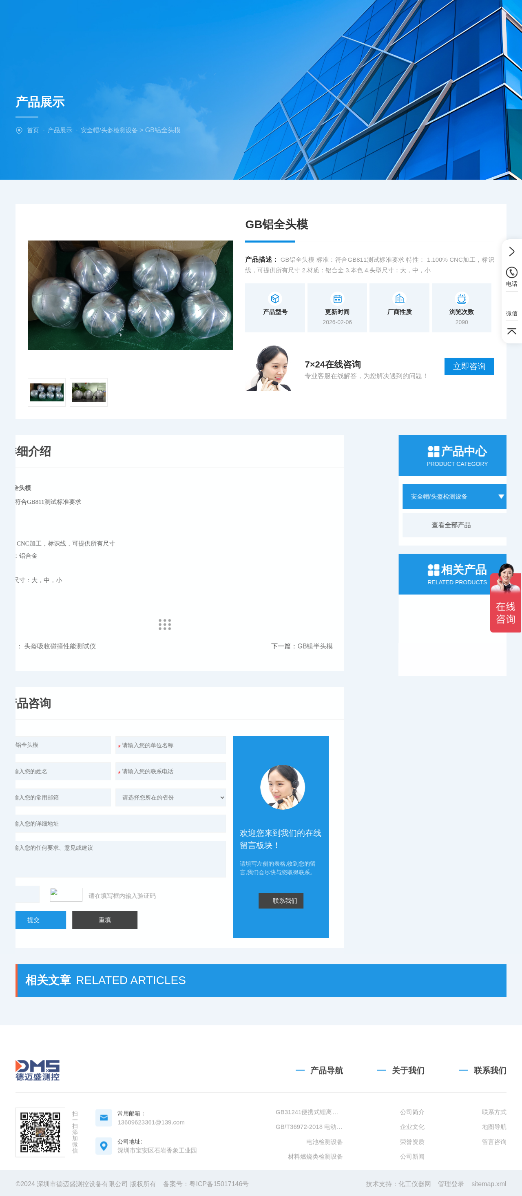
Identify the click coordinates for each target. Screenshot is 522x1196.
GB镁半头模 (171, 646)
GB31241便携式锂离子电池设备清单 (309, 1158)
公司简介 (412, 1158)
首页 (33, 130)
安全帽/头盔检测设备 (109, 130)
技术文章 (382, 18)
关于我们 (228, 18)
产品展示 (60, 130)
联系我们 (434, 18)
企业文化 (412, 1173)
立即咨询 (469, 366)
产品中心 (279, 18)
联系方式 (494, 1158)
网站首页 (176, 18)
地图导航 (494, 1173)
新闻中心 (331, 18)
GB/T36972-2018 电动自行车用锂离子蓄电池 (309, 1173)
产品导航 (326, 1117)
